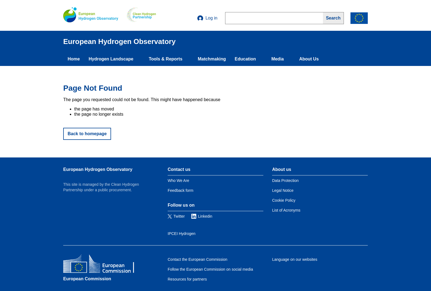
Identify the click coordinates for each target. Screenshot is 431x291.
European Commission (87, 278)
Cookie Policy (283, 200)
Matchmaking (212, 59)
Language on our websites (294, 259)
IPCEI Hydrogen (181, 233)
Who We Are (178, 180)
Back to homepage (87, 133)
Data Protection (285, 180)
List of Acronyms (286, 210)
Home (74, 59)
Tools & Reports (165, 59)
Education (245, 59)
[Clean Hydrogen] (141, 15)
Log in (207, 18)
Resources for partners (187, 279)
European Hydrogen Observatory (97, 169)
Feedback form (180, 190)
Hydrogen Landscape (111, 59)
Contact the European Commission (197, 259)
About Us (309, 59)
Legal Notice (283, 190)
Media (277, 59)
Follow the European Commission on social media (210, 269)
